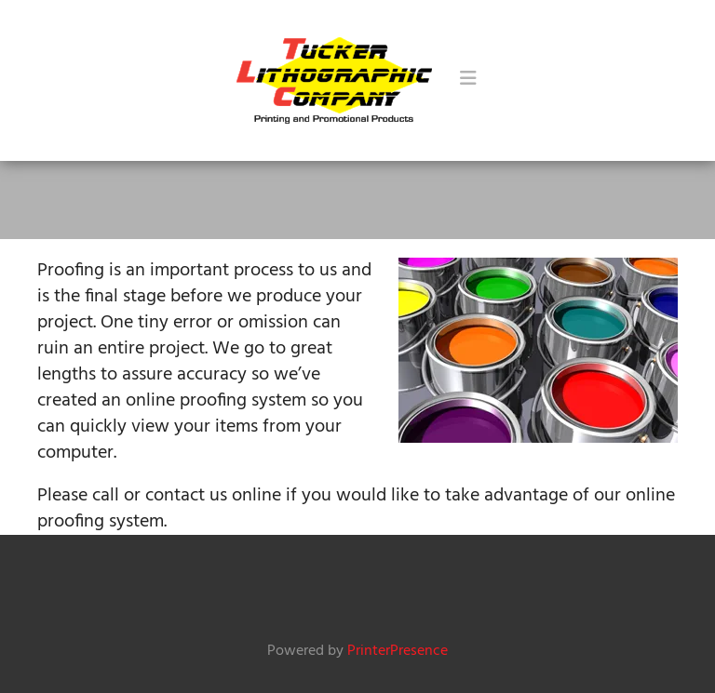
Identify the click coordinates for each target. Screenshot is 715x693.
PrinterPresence (397, 651)
